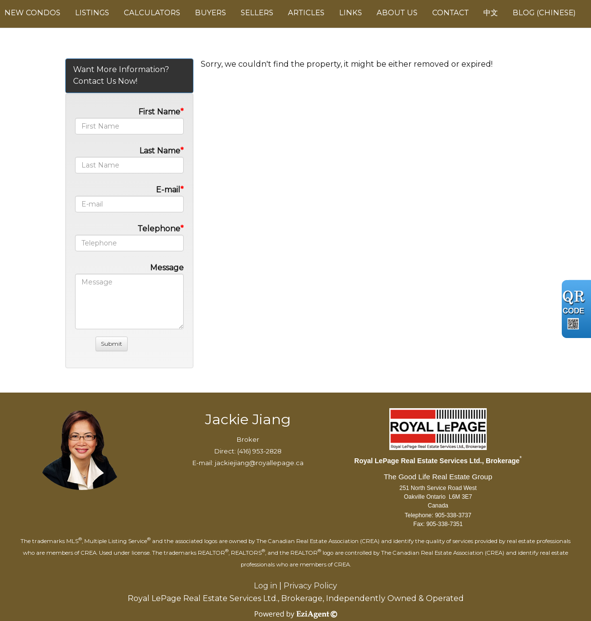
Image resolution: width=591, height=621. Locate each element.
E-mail (168, 189)
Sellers (257, 12)
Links (350, 12)
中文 (490, 12)
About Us (397, 12)
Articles (306, 12)
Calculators (152, 12)
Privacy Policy (310, 585)
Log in (265, 585)
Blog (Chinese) (544, 12)
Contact (450, 12)
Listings (92, 12)
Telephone (158, 228)
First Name (159, 111)
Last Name (159, 150)
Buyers (210, 12)
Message (167, 267)
